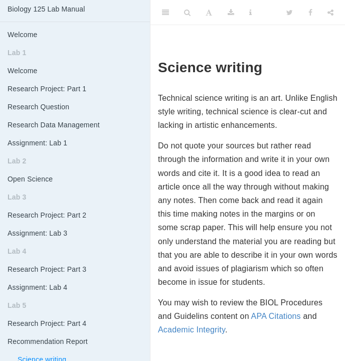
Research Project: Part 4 (47, 323)
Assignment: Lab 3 (37, 233)
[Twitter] (289, 12)
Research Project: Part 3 (47, 269)
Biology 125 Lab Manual (46, 9)
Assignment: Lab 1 (37, 143)
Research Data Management (54, 125)
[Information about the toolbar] (250, 12)
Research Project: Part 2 (47, 215)
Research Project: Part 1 (47, 89)
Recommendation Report (48, 341)
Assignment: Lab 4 (37, 287)
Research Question (38, 107)
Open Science (30, 179)
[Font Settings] (209, 12)
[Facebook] (310, 12)
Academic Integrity (191, 329)
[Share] (330, 12)
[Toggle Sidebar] (165, 12)
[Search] (187, 12)
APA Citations (276, 316)
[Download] (231, 12)
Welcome (23, 35)
